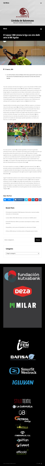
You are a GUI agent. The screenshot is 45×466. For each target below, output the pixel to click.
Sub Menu (6, 3)
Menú (5, 29)
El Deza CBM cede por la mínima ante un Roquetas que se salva (21, 231)
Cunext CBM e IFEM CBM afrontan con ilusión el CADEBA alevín (21, 218)
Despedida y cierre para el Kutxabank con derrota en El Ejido (21, 227)
